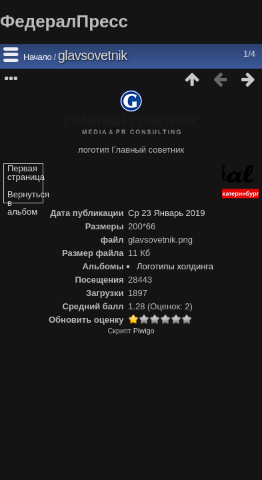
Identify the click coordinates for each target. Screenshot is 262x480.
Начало (37, 57)
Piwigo (144, 331)
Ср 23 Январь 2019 (166, 213)
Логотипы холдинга (175, 266)
